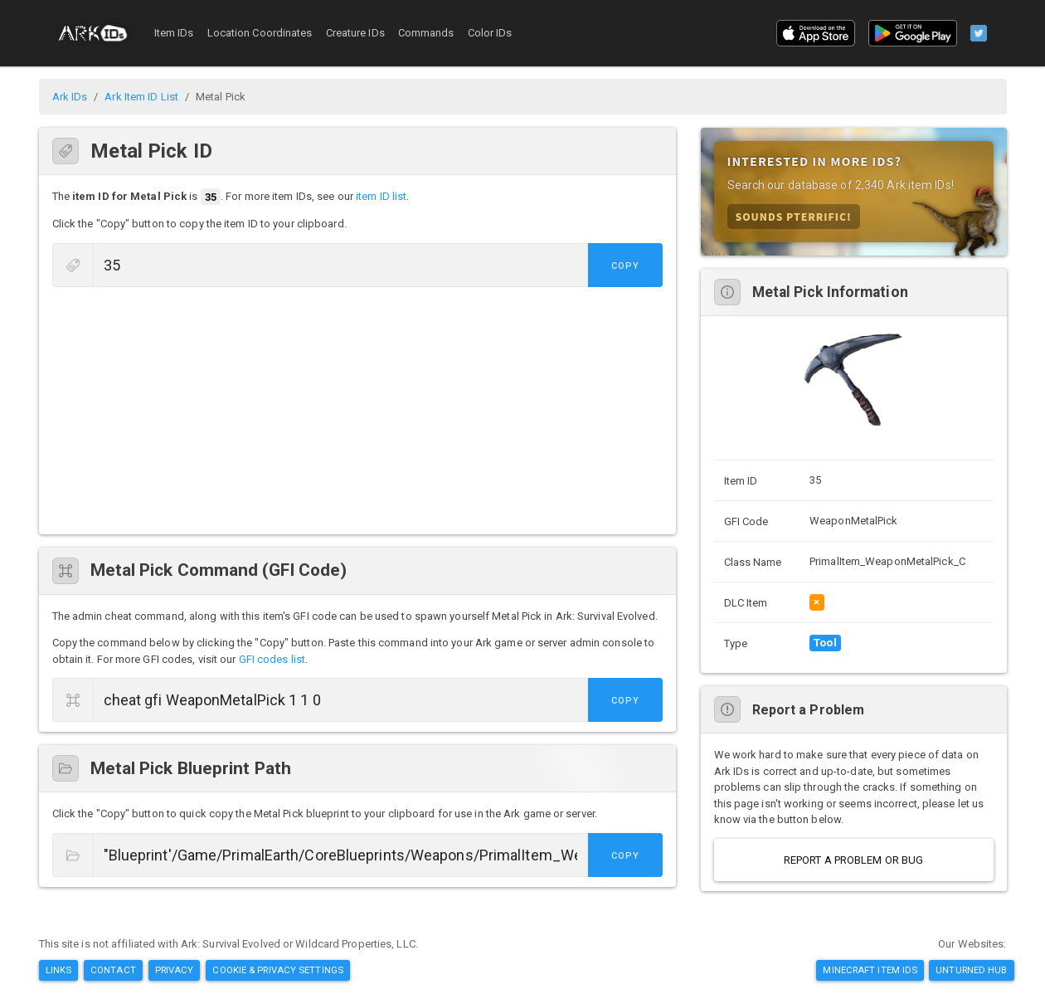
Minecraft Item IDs (870, 970)
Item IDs (174, 33)
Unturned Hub (971, 970)
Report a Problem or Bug (853, 860)
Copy (625, 266)
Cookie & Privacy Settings (277, 970)
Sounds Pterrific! (794, 216)
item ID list (381, 197)
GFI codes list (272, 659)
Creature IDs (355, 33)
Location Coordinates (260, 33)
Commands (426, 33)
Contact (113, 970)
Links (59, 970)
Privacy (174, 970)
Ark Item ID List (141, 96)
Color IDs (490, 33)
